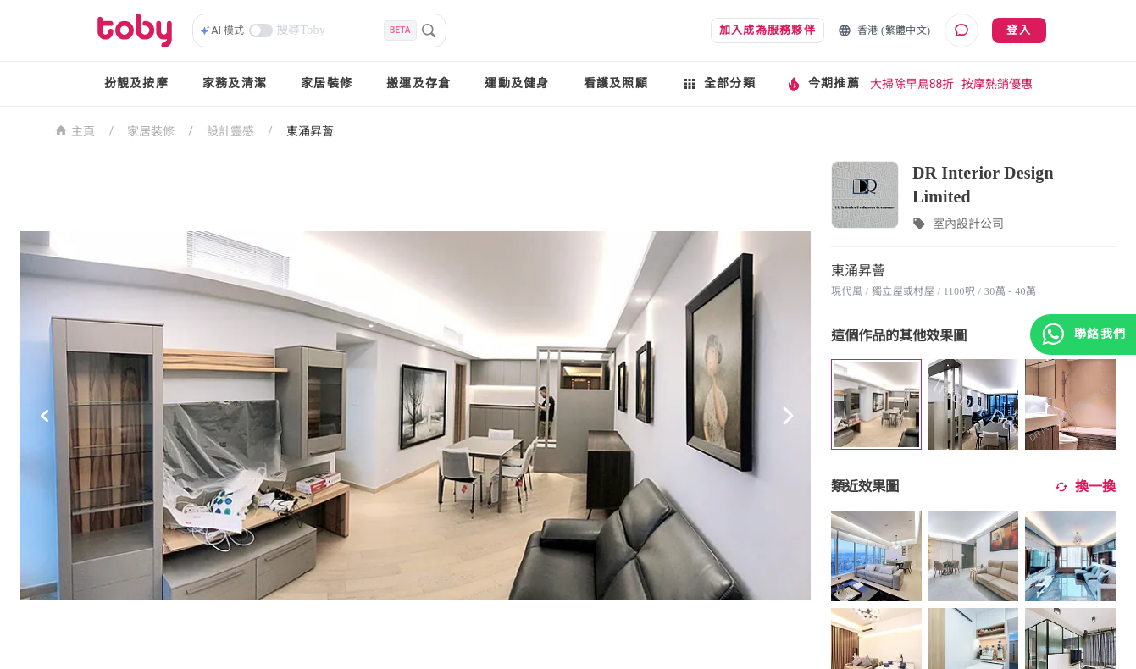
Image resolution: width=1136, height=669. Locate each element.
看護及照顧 (616, 83)
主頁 (75, 130)
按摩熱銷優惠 (997, 84)
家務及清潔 (234, 83)
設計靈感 (230, 131)
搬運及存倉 (418, 83)
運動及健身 (517, 83)
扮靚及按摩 (136, 83)
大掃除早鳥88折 (912, 84)
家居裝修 (326, 83)
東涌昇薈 (310, 131)
